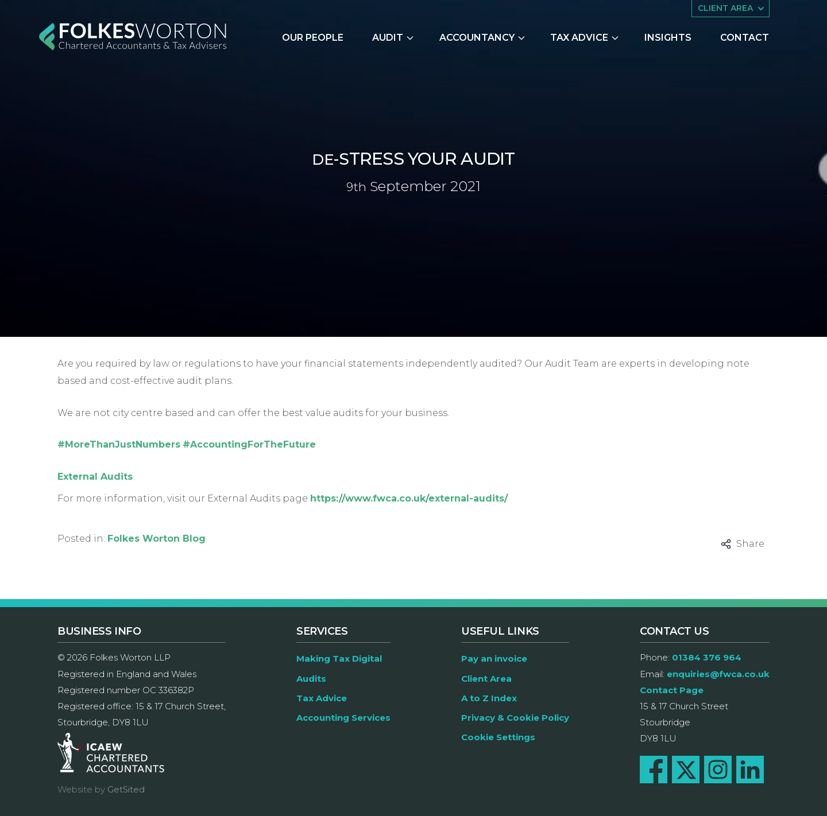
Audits (311, 678)
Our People (312, 37)
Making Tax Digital (339, 658)
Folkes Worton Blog (156, 538)
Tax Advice (585, 37)
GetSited (126, 789)
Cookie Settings (498, 737)
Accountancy (482, 37)
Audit (393, 37)
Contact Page (672, 690)
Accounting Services (343, 717)
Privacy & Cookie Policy (515, 717)
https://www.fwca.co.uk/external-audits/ (409, 498)
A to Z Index (489, 698)
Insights (667, 37)
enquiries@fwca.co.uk (718, 674)
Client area (732, 8)
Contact (744, 37)
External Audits (95, 476)
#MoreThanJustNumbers (118, 444)
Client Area (486, 678)
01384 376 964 (706, 657)
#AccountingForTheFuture (249, 444)
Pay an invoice (494, 658)
